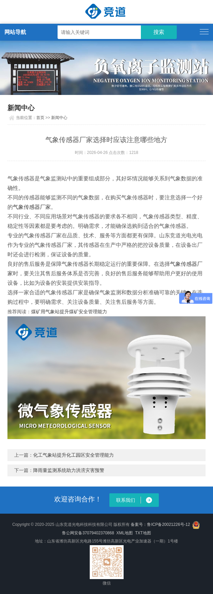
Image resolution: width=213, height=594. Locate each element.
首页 (40, 117)
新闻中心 (59, 117)
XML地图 (124, 533)
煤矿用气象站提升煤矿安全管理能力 (69, 311)
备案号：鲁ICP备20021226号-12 (160, 524)
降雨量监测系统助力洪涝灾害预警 (68, 470)
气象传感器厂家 (32, 207)
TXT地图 (143, 533)
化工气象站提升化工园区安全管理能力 (73, 455)
